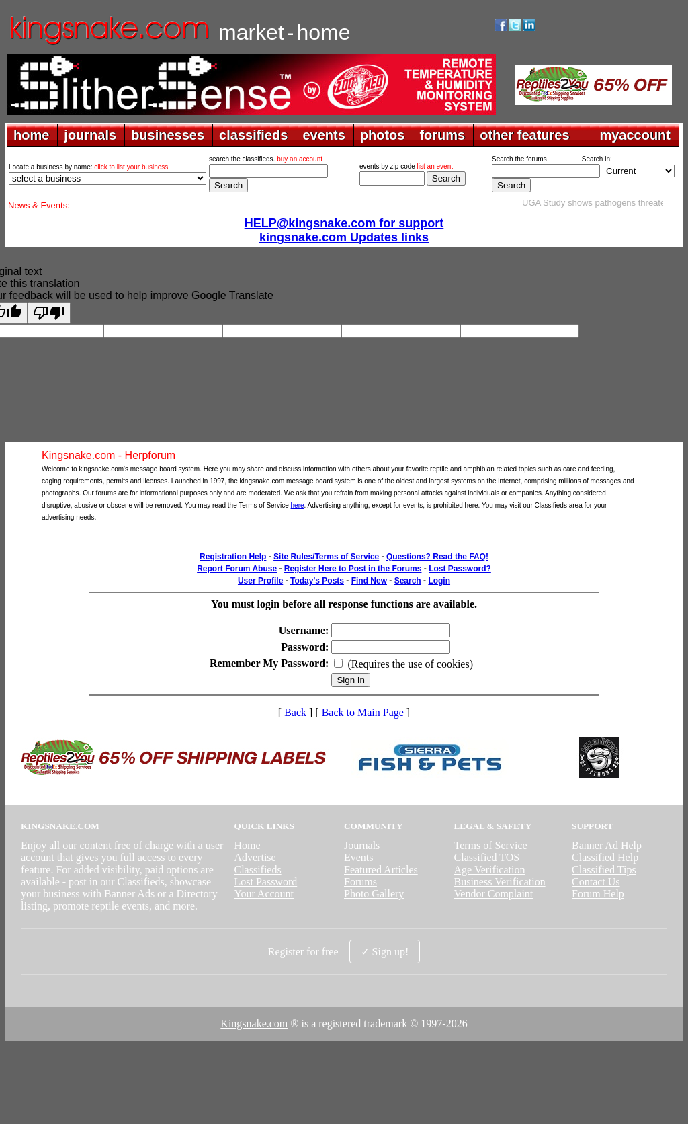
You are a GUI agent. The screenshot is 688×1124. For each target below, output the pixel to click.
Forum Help (598, 893)
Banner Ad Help (607, 845)
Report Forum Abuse (237, 568)
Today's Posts (317, 581)
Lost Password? (460, 568)
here (297, 505)
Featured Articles (381, 869)
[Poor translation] (49, 313)
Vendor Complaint (493, 893)
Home (247, 845)
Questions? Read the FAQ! (437, 556)
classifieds (253, 135)
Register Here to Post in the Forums (353, 568)
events (323, 135)
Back (295, 712)
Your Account (264, 893)
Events (359, 857)
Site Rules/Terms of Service (326, 556)
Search (407, 581)
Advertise (254, 857)
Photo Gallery (374, 893)
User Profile (260, 581)
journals (90, 135)
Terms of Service (490, 845)
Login (439, 581)
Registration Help (233, 556)
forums (442, 135)
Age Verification (489, 869)
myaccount (635, 135)
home (31, 135)
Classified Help (605, 857)
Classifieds (257, 869)
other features (524, 135)
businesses (167, 135)
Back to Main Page (363, 712)
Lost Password (265, 881)
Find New (369, 581)
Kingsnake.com (254, 1023)
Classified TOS (487, 857)
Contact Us (596, 881)
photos (382, 135)
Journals (362, 845)
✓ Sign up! (385, 951)
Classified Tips (604, 869)
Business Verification (500, 881)
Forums (360, 881)
